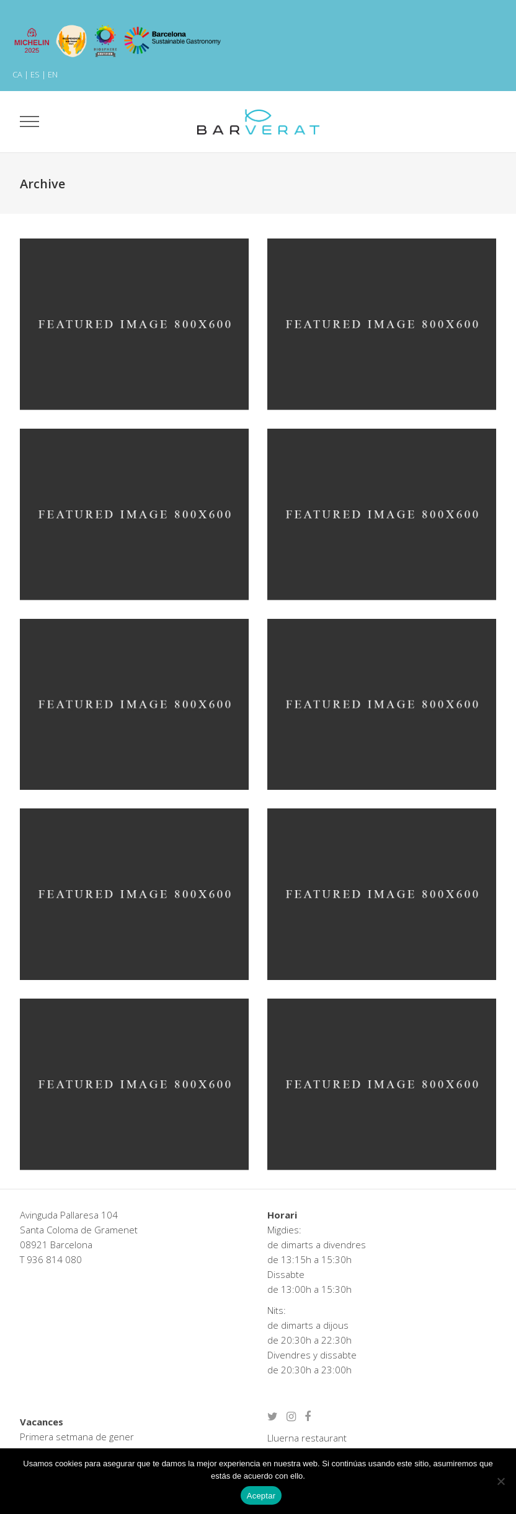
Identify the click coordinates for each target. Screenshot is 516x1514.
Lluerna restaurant (307, 1438)
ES (35, 74)
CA (17, 74)
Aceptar (261, 1495)
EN (53, 74)
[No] (500, 1481)
